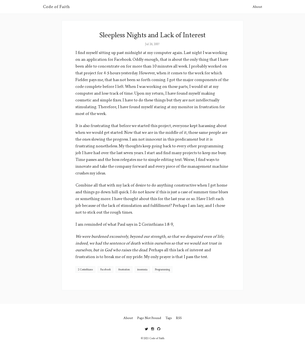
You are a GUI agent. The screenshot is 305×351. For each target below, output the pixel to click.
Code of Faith (56, 6)
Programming (162, 269)
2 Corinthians (85, 269)
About (257, 7)
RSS (179, 318)
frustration (124, 269)
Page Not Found (149, 318)
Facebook (105, 269)
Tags (168, 318)
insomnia (142, 269)
